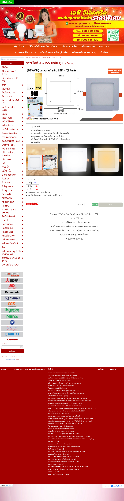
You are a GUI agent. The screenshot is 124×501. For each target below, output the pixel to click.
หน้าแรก (28, 58)
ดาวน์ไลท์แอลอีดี (36, 58)
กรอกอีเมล (4, 344)
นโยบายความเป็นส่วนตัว (11, 360)
